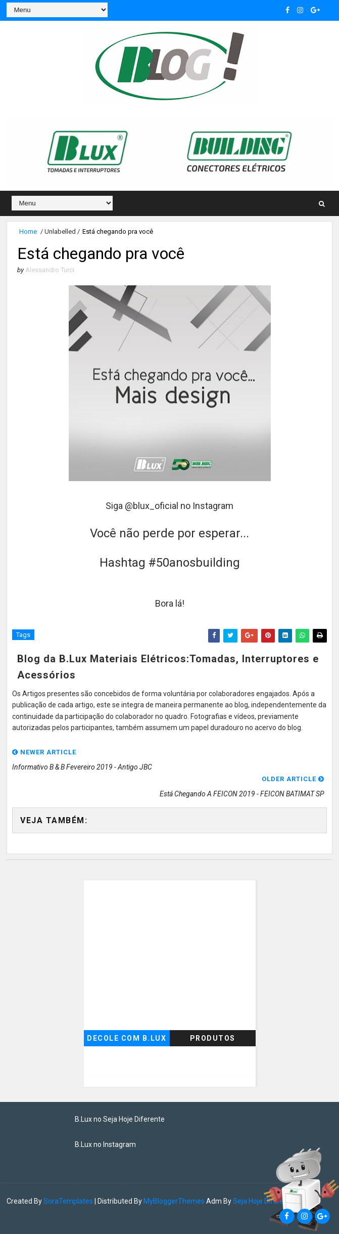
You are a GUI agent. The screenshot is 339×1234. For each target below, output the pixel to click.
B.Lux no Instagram (105, 1144)
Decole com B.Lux (126, 1038)
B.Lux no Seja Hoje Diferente (120, 1119)
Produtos (212, 1038)
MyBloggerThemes (174, 1201)
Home (28, 231)
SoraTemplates (68, 1201)
